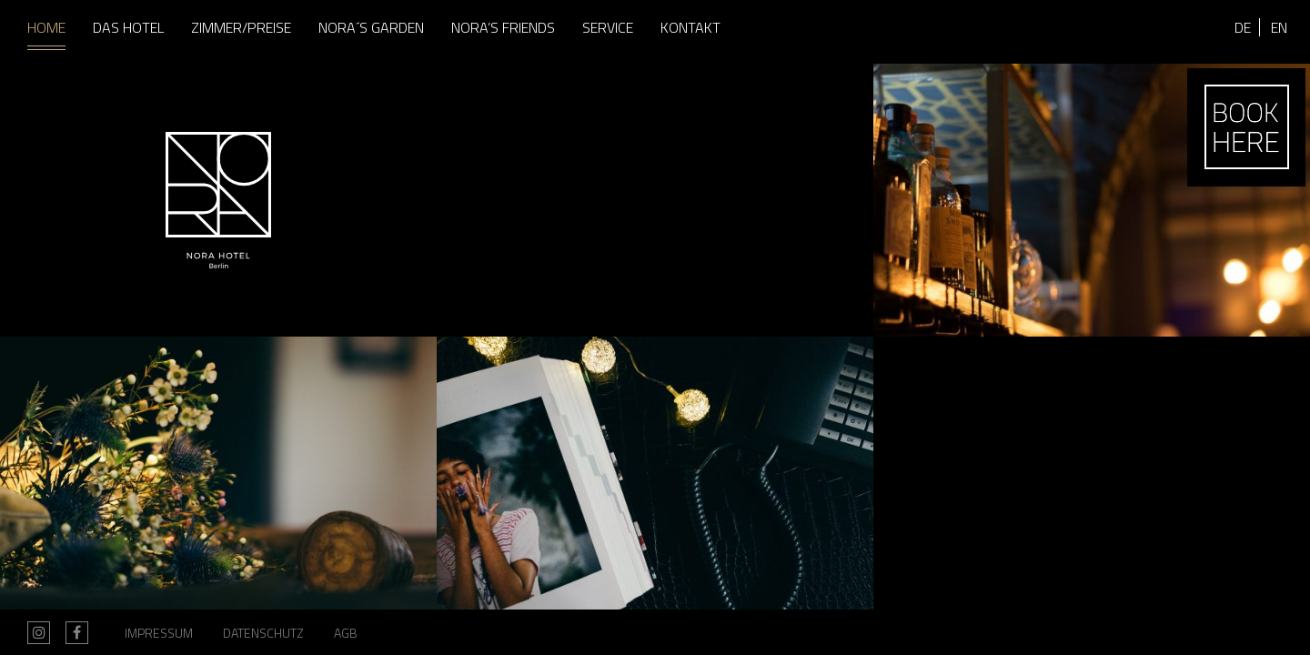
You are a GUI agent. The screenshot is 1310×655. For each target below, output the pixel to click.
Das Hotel (128, 27)
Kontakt (690, 27)
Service (607, 27)
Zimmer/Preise (241, 27)
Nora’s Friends (503, 27)
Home (46, 27)
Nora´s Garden (371, 27)
